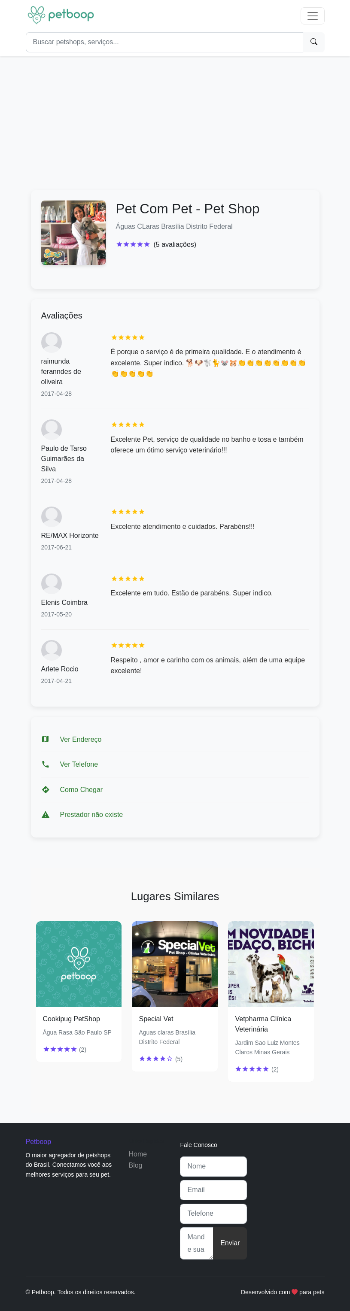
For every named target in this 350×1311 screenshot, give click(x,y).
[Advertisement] (175, 120)
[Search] (165, 42)
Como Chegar (81, 789)
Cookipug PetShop (71, 1019)
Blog (135, 1165)
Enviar (230, 1243)
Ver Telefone (79, 764)
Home (137, 1154)
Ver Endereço (81, 739)
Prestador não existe (91, 814)
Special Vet (156, 1019)
